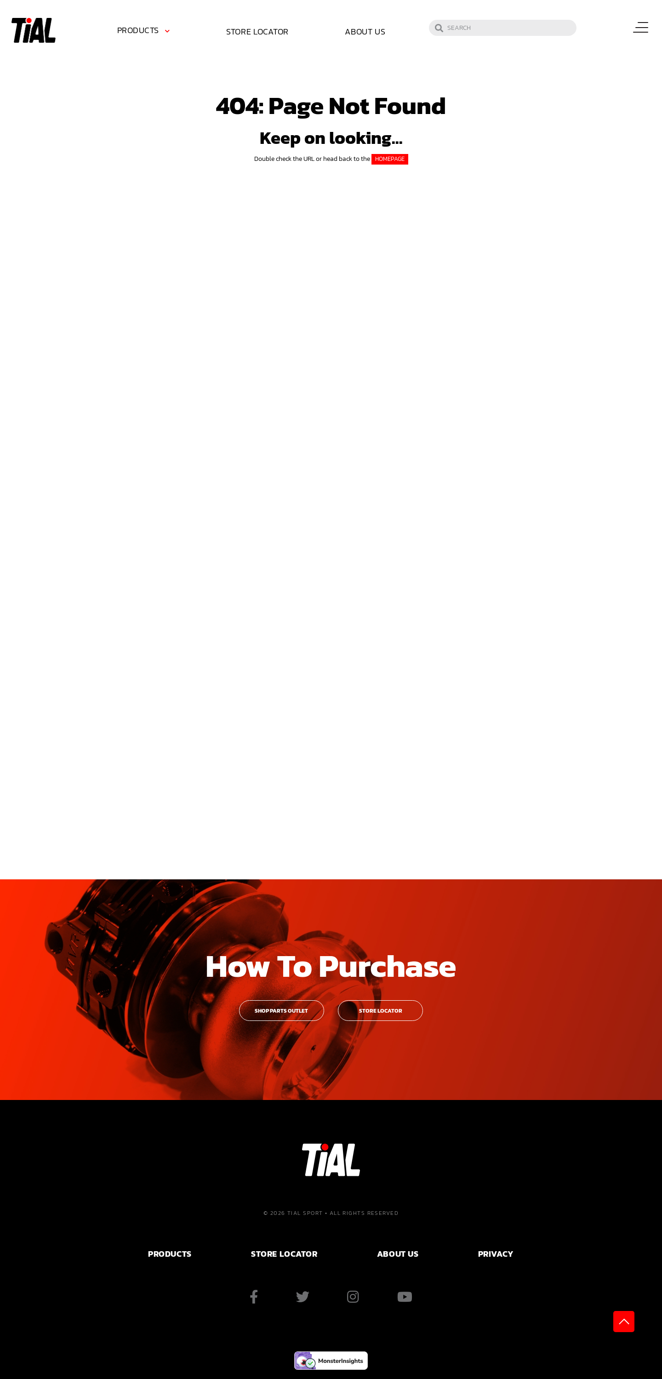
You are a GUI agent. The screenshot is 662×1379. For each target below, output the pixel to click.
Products (138, 30)
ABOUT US (397, 1254)
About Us (365, 31)
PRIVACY (496, 1254)
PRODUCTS (169, 1254)
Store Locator (257, 31)
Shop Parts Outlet (281, 1011)
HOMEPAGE (390, 158)
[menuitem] (145, 32)
